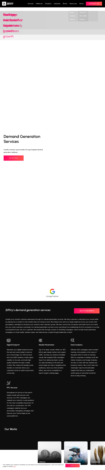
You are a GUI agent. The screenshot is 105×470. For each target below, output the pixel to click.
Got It (72, 465)
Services (31, 4)
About (81, 4)
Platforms (39, 4)
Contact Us (94, 4)
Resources (73, 4)
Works (65, 4)
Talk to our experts (86, 311)
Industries (57, 4)
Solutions (48, 4)
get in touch (13, 158)
